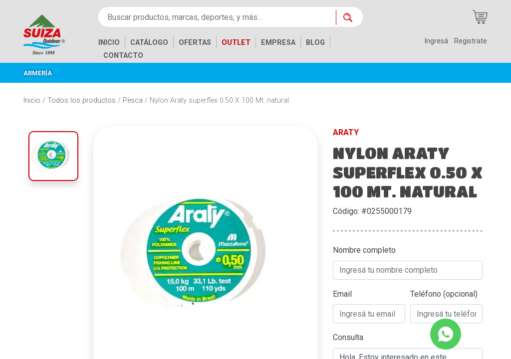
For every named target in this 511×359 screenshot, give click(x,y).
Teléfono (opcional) (444, 294)
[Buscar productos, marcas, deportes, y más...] (217, 17)
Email (342, 294)
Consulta (348, 337)
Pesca (133, 100)
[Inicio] (51, 33)
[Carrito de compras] (480, 16)
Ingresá (436, 41)
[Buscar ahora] (349, 17)
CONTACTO (123, 55)
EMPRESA (278, 42)
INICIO (109, 42)
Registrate (470, 41)
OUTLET (236, 42)
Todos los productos (81, 100)
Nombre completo (364, 250)
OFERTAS (195, 42)
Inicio (31, 100)
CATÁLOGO (149, 42)
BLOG (315, 42)
